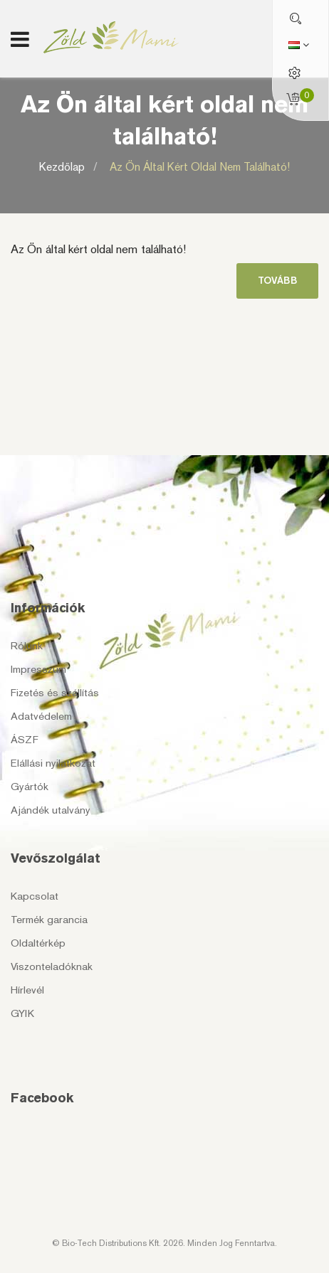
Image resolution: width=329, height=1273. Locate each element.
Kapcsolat (34, 896)
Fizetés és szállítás (55, 692)
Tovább (277, 281)
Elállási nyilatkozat (53, 763)
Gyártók (29, 786)
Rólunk (27, 645)
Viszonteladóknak (52, 966)
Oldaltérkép (38, 943)
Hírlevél (27, 990)
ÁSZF (24, 739)
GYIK (22, 1013)
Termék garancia (49, 919)
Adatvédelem (41, 716)
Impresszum (38, 669)
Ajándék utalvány (50, 810)
